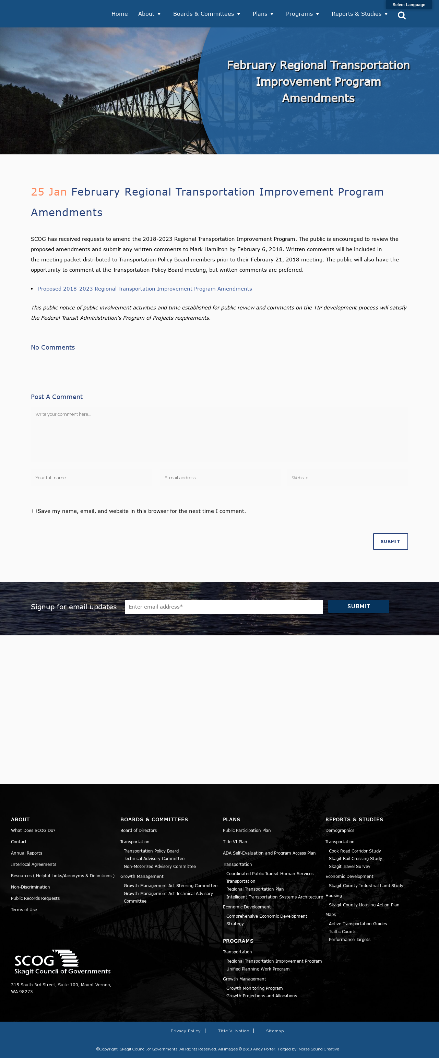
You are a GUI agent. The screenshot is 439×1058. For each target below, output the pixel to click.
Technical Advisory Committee (154, 858)
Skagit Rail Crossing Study (355, 858)
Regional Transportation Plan (255, 888)
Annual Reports (26, 852)
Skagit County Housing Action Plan (364, 904)
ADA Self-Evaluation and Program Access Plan (269, 852)
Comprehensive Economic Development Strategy (266, 920)
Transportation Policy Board (151, 850)
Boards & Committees (203, 14)
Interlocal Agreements (33, 864)
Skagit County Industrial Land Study (366, 885)
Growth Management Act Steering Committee (170, 885)
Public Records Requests (35, 898)
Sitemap (275, 1030)
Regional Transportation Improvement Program (274, 961)
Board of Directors (138, 830)
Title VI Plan (235, 841)
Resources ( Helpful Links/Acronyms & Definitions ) (63, 875)
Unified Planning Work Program (258, 968)
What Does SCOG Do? (33, 830)
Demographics (339, 830)
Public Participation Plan (247, 830)
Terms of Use (24, 909)
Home (119, 14)
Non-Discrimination (30, 886)
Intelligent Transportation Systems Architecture (274, 896)
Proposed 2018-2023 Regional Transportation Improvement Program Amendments (145, 288)
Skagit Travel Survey (349, 866)
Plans (260, 14)
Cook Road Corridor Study (355, 850)
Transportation (135, 841)
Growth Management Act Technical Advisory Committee (168, 897)
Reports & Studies (356, 14)
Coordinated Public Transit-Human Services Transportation (269, 877)
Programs (299, 14)
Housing (333, 895)
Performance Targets (349, 939)
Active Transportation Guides (358, 923)
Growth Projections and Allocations (261, 995)
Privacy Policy (186, 1030)
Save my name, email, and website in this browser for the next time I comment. (142, 511)
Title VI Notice (233, 1030)
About (146, 14)
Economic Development (247, 906)
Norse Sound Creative (319, 1049)
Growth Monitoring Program (254, 988)
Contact (19, 841)
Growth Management (142, 876)
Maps (330, 914)
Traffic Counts (342, 931)
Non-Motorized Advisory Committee (160, 866)
